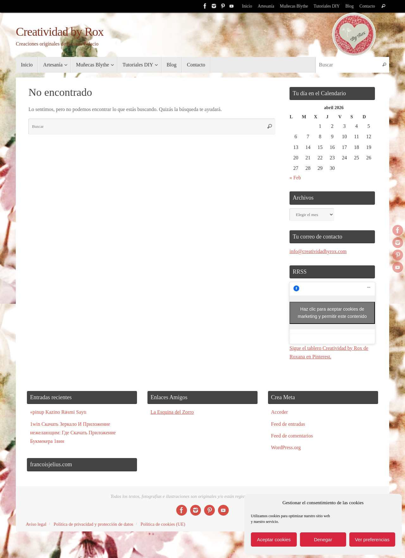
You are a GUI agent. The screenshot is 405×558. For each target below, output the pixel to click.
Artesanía (266, 6)
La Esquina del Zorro (172, 412)
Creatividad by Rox (59, 31)
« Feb (295, 177)
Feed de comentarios (292, 435)
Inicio (247, 6)
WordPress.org (286, 447)
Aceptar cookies (274, 539)
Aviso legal (36, 524)
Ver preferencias (372, 539)
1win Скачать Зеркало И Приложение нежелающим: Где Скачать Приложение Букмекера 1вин (73, 432)
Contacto (367, 6)
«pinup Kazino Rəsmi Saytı (58, 412)
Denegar (323, 539)
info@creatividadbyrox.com (318, 251)
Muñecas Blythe (294, 6)
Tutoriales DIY (327, 6)
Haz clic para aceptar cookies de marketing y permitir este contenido (332, 313)
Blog (349, 6)
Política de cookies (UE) (162, 524)
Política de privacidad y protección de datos (93, 524)
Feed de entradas (288, 424)
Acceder (279, 412)
